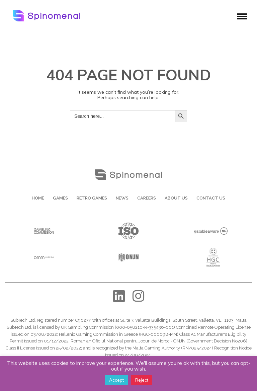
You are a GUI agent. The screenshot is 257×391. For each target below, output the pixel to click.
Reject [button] (141, 380)
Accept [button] (116, 380)
